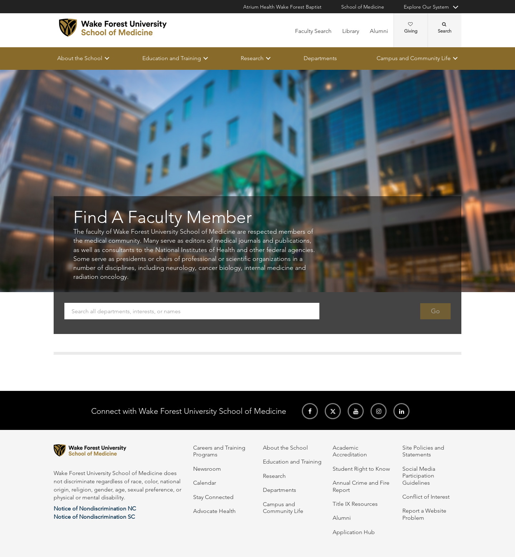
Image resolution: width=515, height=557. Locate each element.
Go (435, 311)
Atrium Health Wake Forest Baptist (282, 7)
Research (252, 58)
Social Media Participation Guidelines (418, 475)
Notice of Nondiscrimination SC (94, 516)
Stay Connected (213, 497)
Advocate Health (214, 511)
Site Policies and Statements (423, 451)
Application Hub (354, 532)
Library (350, 31)
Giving (410, 28)
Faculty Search (313, 31)
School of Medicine (362, 7)
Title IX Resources (355, 503)
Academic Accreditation (350, 451)
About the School (79, 58)
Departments (320, 58)
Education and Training (171, 58)
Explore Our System (426, 7)
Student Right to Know (361, 468)
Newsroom (207, 468)
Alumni (379, 31)
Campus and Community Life (414, 58)
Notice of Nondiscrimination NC (95, 508)
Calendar (204, 482)
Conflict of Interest (426, 496)
